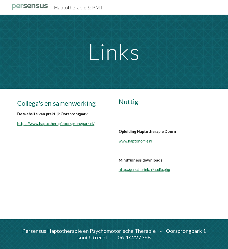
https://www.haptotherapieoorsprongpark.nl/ (55, 123)
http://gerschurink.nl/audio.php (144, 169)
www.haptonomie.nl (135, 141)
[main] (114, 51)
